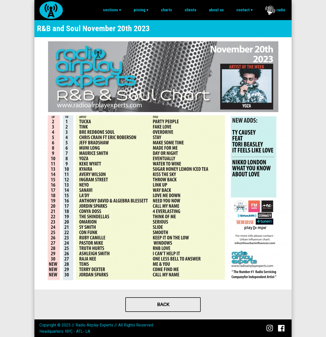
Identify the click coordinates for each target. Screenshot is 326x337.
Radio (275, 10)
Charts (166, 10)
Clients (190, 10)
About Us (216, 10)
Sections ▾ (112, 10)
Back (163, 304)
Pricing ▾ (141, 10)
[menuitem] (112, 10)
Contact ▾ (244, 10)
